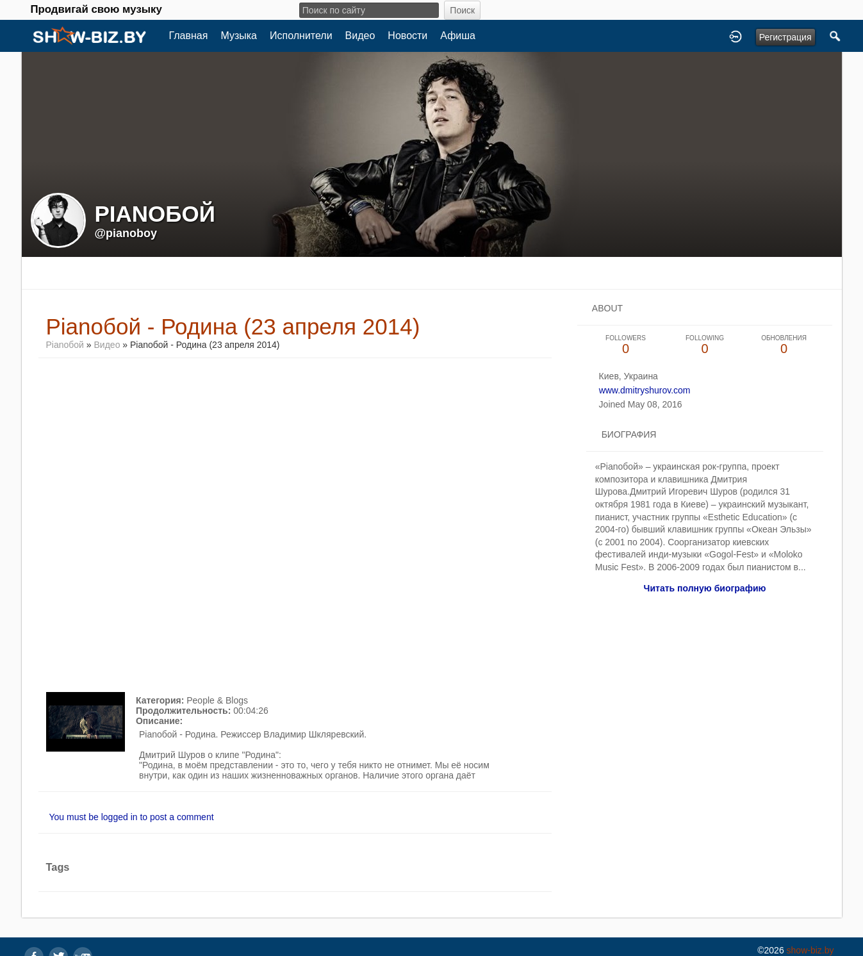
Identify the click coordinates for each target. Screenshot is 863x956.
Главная (188, 35)
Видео (360, 35)
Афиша (457, 35)
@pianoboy (126, 233)
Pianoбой (65, 345)
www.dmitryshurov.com (645, 390)
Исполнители (301, 35)
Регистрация (785, 37)
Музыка (238, 35)
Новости (407, 35)
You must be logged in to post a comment (131, 817)
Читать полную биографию (705, 588)
